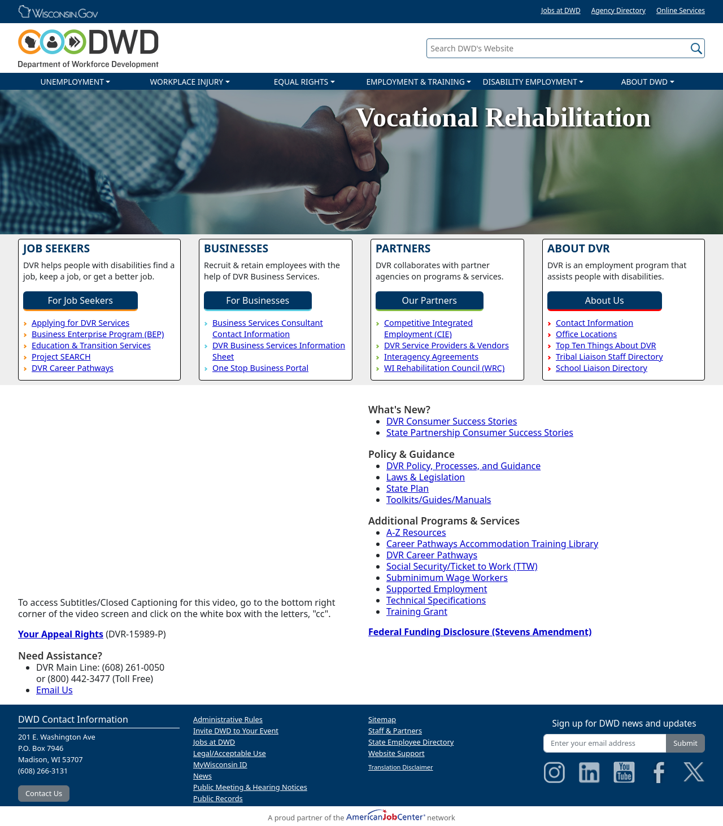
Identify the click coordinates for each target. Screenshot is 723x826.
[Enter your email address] (605, 743)
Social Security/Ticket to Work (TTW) (462, 566)
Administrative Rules (228, 719)
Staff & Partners (395, 731)
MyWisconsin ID (220, 764)
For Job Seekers (80, 300)
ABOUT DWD (644, 81)
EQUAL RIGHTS (301, 81)
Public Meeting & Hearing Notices (250, 787)
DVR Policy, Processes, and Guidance (463, 466)
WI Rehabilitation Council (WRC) (444, 367)
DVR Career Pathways (73, 367)
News (202, 776)
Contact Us (43, 793)
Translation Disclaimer (400, 767)
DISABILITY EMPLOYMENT (530, 81)
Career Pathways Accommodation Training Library (492, 543)
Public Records (218, 798)
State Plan (407, 488)
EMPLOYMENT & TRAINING (415, 81)
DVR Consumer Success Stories (451, 421)
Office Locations (586, 334)
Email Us (54, 690)
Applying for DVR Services (80, 322)
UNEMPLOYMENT (71, 81)
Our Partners (429, 300)
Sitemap (382, 719)
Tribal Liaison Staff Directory (609, 356)
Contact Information (594, 322)
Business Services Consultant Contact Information (267, 328)
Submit (685, 743)
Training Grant (416, 611)
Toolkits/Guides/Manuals (438, 499)
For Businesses (257, 300)
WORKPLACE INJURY (186, 81)
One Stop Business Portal (260, 367)
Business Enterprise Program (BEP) (98, 334)
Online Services (680, 10)
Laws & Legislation (425, 477)
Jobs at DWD (561, 10)
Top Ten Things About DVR (606, 345)
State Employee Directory (411, 742)
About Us (604, 300)
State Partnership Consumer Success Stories (479, 432)
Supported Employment (436, 589)
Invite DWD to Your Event (235, 731)
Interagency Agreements (431, 356)
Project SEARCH (61, 356)
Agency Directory (618, 10)
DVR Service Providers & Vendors (446, 345)
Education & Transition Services (91, 345)
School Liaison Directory (601, 367)
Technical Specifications (436, 600)
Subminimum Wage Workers (447, 577)
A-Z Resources (416, 532)
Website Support (396, 753)
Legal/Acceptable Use (229, 753)
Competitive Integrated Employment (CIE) (428, 328)
